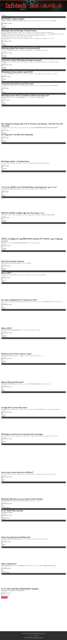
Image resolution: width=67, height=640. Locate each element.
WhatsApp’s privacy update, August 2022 (17, 72)
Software (3, 249)
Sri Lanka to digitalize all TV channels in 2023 (19, 300)
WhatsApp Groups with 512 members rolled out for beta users (25, 96)
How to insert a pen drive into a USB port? (17, 472)
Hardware (3, 195)
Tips (2, 80)
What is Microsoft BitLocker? (12, 382)
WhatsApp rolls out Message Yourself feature (19, 31)
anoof (44, 633)
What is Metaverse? (9, 564)
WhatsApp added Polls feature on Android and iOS (20, 48)
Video (2, 140)
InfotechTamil (31, 633)
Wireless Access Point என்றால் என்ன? (16, 354)
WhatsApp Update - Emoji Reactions (15, 161)
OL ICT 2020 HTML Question (12, 511)
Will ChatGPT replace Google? (13, 19)
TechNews (3, 15)
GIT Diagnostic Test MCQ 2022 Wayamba (17, 135)
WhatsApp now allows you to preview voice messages (22, 434)
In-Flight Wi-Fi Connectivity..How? (14, 408)
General (3, 27)
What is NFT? (6, 273)
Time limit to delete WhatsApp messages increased (21, 60)
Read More (4, 22)
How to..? (3, 390)
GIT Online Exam (5, 507)
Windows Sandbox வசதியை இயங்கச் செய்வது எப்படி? (22, 213)
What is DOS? (6, 328)
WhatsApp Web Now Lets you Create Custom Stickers (22, 499)
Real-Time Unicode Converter (12, 261)
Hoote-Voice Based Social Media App (15, 537)
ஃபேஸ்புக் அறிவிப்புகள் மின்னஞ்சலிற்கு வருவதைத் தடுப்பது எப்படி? (29, 187)
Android (3, 92)
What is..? (3, 269)
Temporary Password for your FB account (17, 84)
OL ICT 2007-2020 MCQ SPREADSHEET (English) (20, 589)
